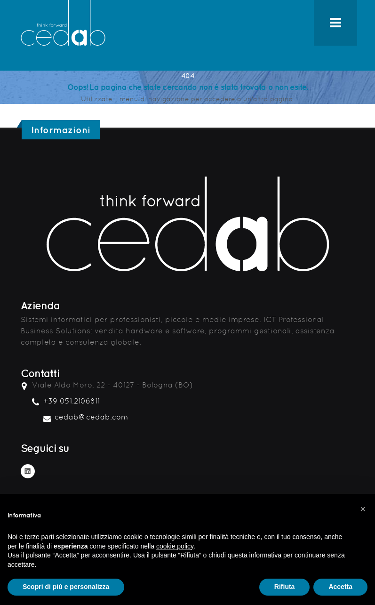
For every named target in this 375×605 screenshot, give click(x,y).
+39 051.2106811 (71, 400)
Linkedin (28, 471)
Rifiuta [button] (284, 586)
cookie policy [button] (174, 546)
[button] (362, 508)
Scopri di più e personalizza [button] (66, 586)
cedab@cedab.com (91, 416)
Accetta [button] (340, 586)
